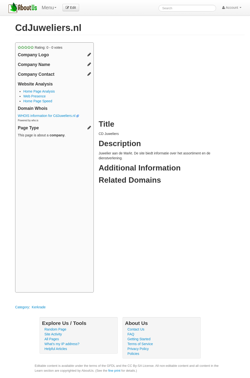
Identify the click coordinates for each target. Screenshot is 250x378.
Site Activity (53, 334)
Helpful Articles (55, 349)
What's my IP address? (61, 344)
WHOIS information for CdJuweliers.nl (48, 116)
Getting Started (138, 339)
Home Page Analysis (39, 91)
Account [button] (231, 7)
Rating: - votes (40, 47)
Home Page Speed (37, 101)
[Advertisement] (54, 215)
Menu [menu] (49, 7)
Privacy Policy (138, 349)
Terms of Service (140, 344)
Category (22, 307)
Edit (71, 7)
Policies (133, 354)
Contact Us (135, 329)
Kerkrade (39, 307)
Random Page (55, 329)
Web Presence (34, 96)
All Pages (51, 339)
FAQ (130, 334)
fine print (114, 370)
